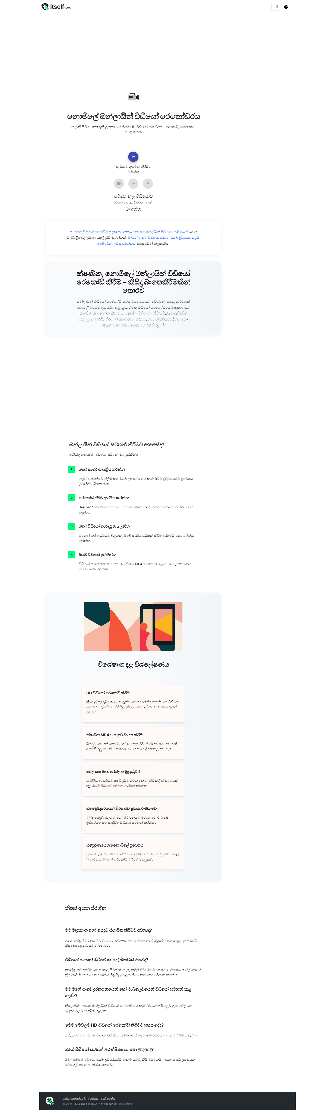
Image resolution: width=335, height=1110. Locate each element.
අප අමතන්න (126, 1103)
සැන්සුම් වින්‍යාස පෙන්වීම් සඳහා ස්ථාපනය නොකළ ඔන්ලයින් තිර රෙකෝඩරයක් (129, 232)
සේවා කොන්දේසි (74, 1098)
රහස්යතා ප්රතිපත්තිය (101, 1098)
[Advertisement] (167, 45)
